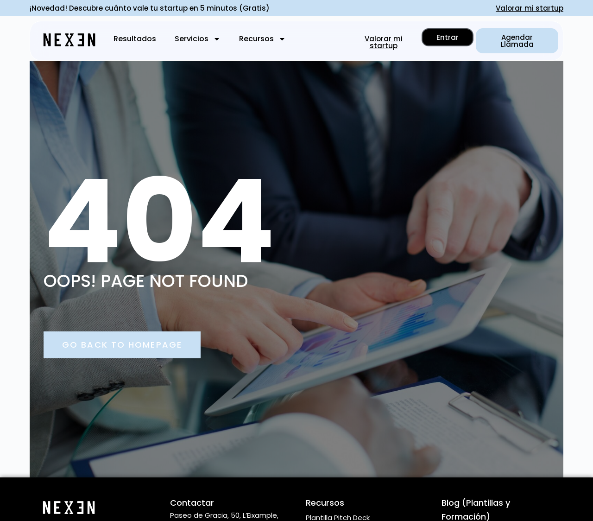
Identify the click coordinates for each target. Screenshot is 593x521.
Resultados (135, 38)
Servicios (198, 39)
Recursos (262, 39)
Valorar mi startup (529, 8)
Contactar (192, 502)
